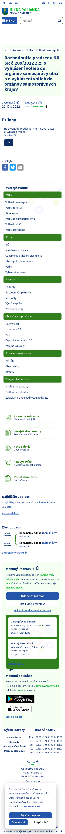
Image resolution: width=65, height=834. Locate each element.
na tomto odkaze (14, 806)
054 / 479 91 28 (32, 776)
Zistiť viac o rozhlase (32, 585)
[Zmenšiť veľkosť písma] (49, 3)
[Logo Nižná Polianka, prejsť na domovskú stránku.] (32, 11)
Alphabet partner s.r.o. (47, 816)
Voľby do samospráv (36, 88)
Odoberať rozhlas (32, 577)
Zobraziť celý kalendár (14, 533)
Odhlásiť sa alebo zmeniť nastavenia (32, 591)
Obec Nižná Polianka (41, 821)
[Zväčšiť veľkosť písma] (54, 3)
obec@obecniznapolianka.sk (32, 780)
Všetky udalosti (10, 494)
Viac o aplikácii (14, 697)
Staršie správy (16, 645)
